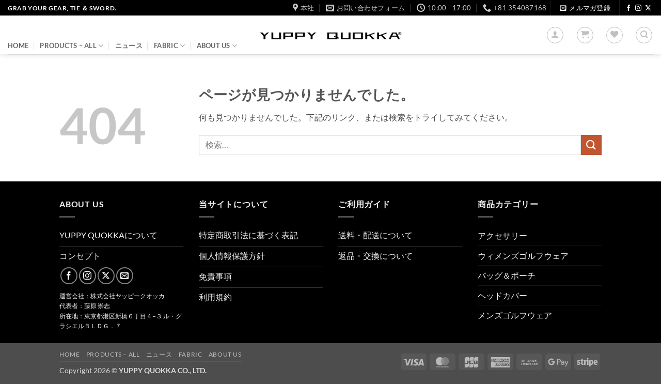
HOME (18, 45)
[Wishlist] (614, 35)
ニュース (129, 45)
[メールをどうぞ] (124, 275)
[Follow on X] (648, 8)
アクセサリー (502, 235)
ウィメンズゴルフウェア (523, 255)
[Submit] (591, 145)
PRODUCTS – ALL (71, 46)
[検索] (644, 35)
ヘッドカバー (502, 295)
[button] (585, 8)
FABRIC (169, 46)
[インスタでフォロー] (638, 8)
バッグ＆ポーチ (507, 275)
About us (217, 46)
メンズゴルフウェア (515, 315)
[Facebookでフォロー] (628, 8)
